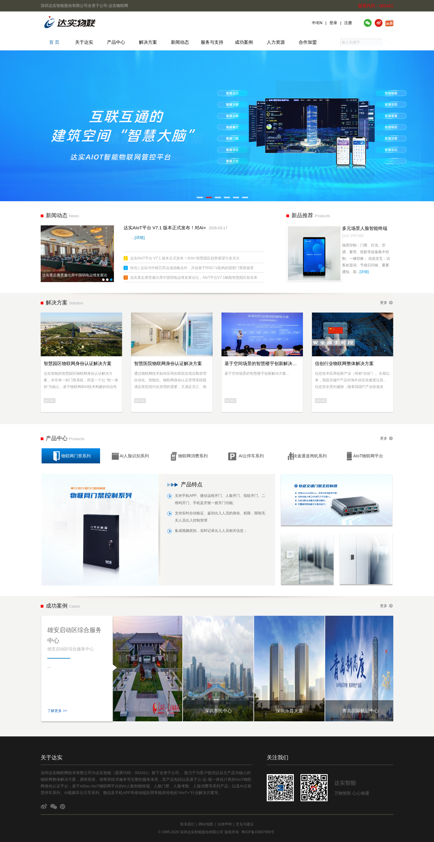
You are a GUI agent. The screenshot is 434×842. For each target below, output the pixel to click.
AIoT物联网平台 (363, 456)
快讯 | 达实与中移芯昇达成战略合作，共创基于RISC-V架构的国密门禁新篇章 (192, 268)
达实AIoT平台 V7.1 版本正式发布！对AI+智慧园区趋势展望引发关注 (185, 258)
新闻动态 (180, 42)
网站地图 (206, 824)
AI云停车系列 (246, 456)
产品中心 (116, 42)
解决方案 (148, 42)
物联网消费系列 (188, 456)
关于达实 (84, 42)
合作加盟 (308, 42)
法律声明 (224, 824)
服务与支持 (212, 42)
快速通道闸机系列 (306, 456)
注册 (348, 23)
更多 (383, 302)
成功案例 (244, 42)
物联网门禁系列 (71, 456)
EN (319, 23)
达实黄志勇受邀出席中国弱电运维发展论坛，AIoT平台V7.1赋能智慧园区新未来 (193, 277)
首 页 (50, 42)
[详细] (140, 237)
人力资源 (276, 42)
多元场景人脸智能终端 (364, 228)
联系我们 (187, 824)
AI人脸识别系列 (130, 456)
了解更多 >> (57, 711)
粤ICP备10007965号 (257, 832)
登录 (333, 23)
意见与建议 (245, 824)
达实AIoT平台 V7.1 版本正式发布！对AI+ (165, 227)
